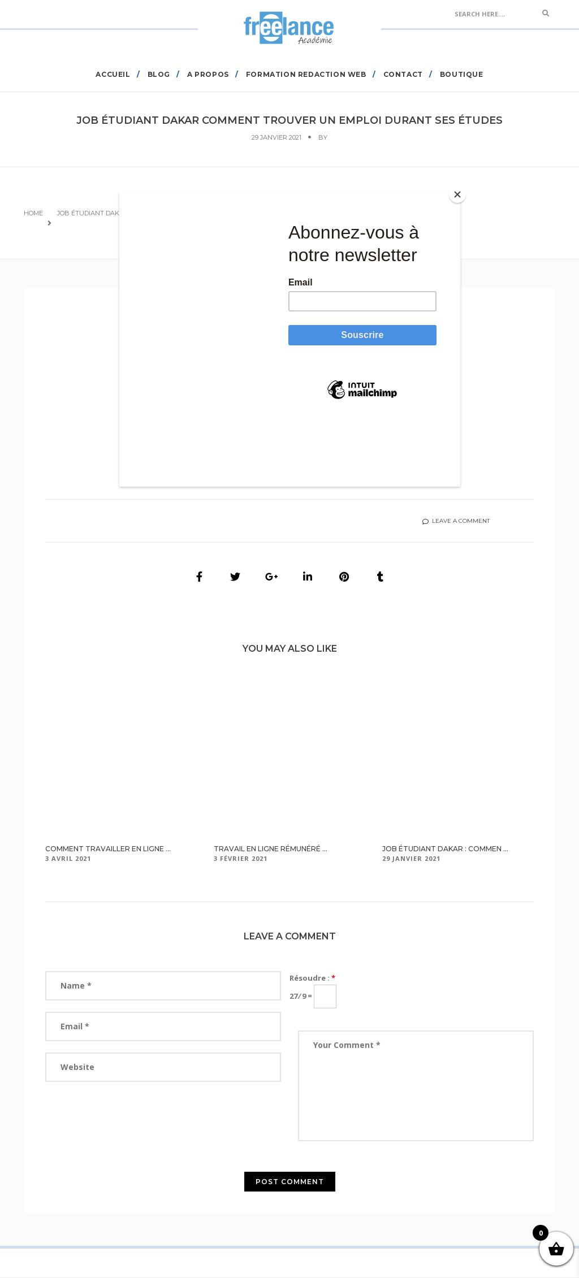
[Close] (457, 194)
